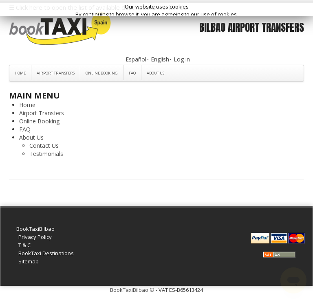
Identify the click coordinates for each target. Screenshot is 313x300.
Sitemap (28, 261)
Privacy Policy (35, 237)
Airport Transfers (56, 73)
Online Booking (102, 73)
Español (136, 59)
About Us (155, 73)
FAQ (132, 73)
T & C (24, 245)
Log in (182, 59)
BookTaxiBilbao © (132, 289)
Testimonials (46, 154)
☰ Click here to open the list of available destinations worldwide (98, 7)
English (160, 59)
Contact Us (44, 145)
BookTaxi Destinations (46, 253)
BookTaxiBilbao (35, 228)
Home (20, 73)
